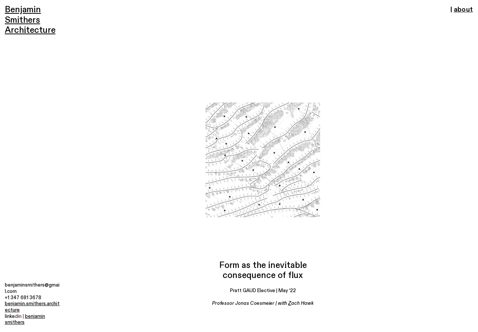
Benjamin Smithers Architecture (30, 20)
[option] (262, 159)
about (463, 9)
